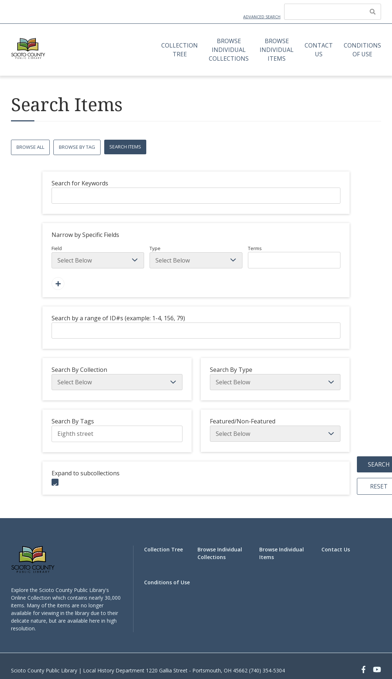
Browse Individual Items (277, 50)
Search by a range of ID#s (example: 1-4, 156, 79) (118, 318)
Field (98, 256)
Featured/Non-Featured (242, 421)
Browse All (30, 147)
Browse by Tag (77, 147)
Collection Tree (179, 49)
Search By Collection (79, 370)
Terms (294, 256)
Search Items (125, 146)
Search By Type (231, 370)
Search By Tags (73, 421)
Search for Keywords (80, 183)
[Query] (332, 12)
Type (196, 256)
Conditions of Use (362, 49)
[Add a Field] (58, 283)
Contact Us (319, 49)
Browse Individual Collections (229, 50)
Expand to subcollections (86, 473)
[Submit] (372, 12)
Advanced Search (261, 16)
